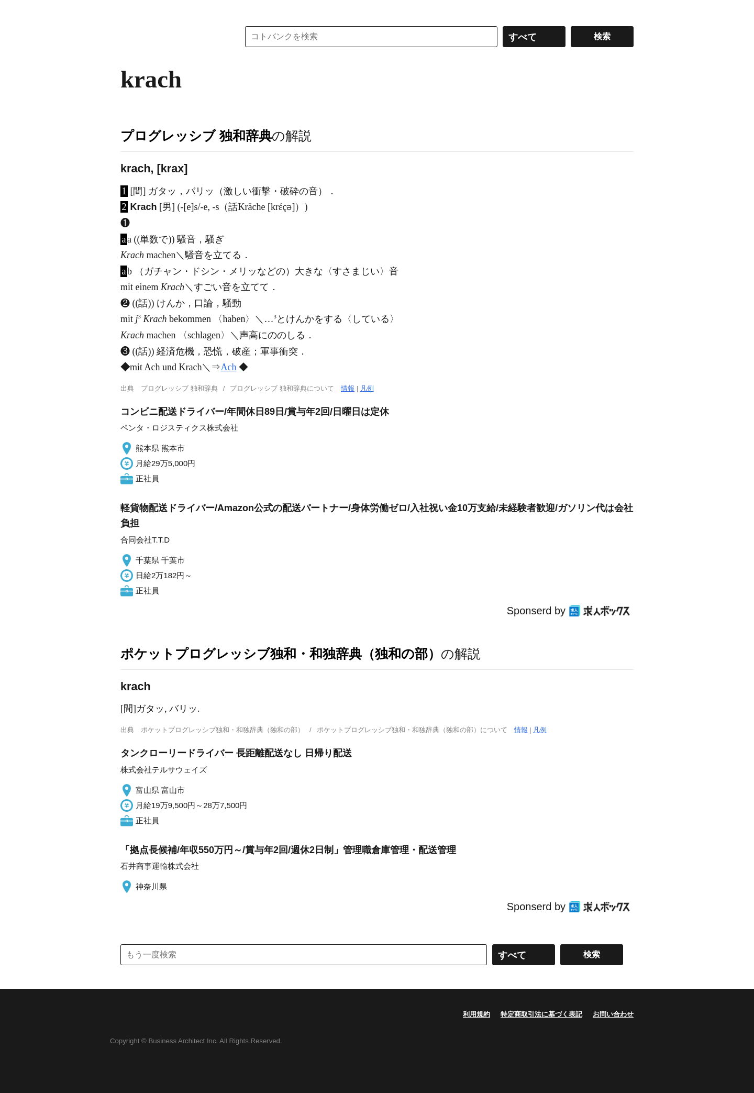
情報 (347, 388)
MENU (130, 10)
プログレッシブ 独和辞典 (196, 135)
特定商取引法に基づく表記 (541, 1014)
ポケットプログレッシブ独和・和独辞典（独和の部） (280, 653)
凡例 (367, 388)
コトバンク (172, 36)
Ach (228, 367)
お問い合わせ (613, 1014)
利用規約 (476, 1014)
